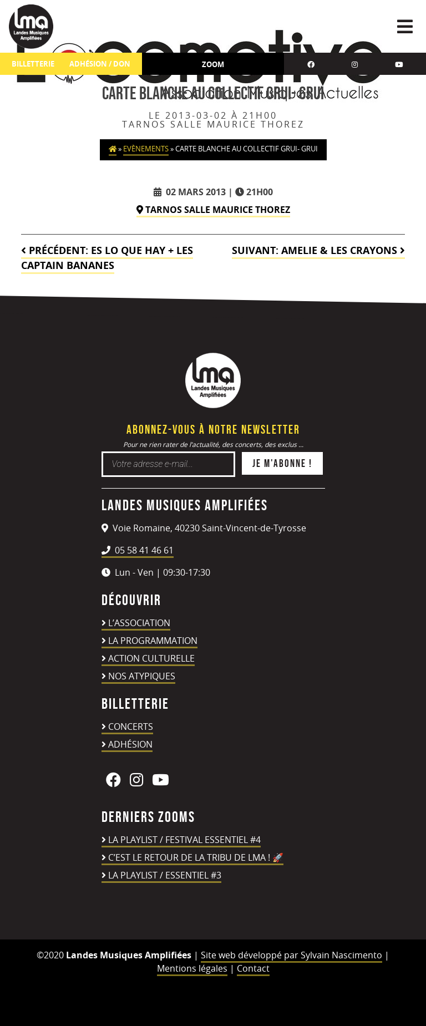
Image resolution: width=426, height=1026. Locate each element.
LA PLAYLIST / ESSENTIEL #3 (164, 875)
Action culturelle (151, 658)
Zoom (213, 64)
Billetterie (33, 64)
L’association (139, 623)
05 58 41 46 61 (138, 550)
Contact (253, 968)
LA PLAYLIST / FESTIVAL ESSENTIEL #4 (184, 840)
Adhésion (130, 744)
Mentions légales (192, 968)
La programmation (152, 640)
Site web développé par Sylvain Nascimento (291, 955)
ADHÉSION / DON (99, 64)
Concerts (130, 726)
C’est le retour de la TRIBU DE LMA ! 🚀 (195, 857)
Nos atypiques (141, 676)
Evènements (146, 149)
